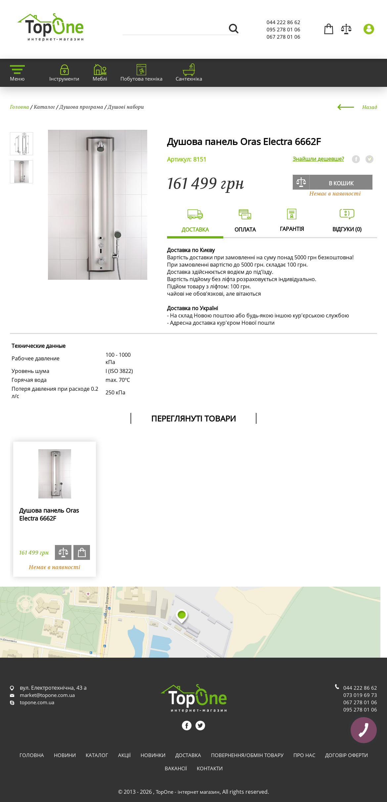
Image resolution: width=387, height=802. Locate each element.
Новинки (153, 755)
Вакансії (176, 768)
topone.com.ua (37, 702)
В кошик (341, 183)
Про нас (304, 755)
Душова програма (81, 106)
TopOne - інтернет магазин (188, 791)
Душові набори (126, 106)
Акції (124, 755)
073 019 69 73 (360, 695)
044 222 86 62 (283, 22)
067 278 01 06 (283, 36)
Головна (19, 106)
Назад (369, 107)
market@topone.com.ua (47, 695)
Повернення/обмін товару (247, 755)
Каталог (44, 106)
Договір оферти (346, 755)
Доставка (188, 755)
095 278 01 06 (283, 29)
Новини (65, 755)
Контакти (210, 768)
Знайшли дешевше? (318, 159)
